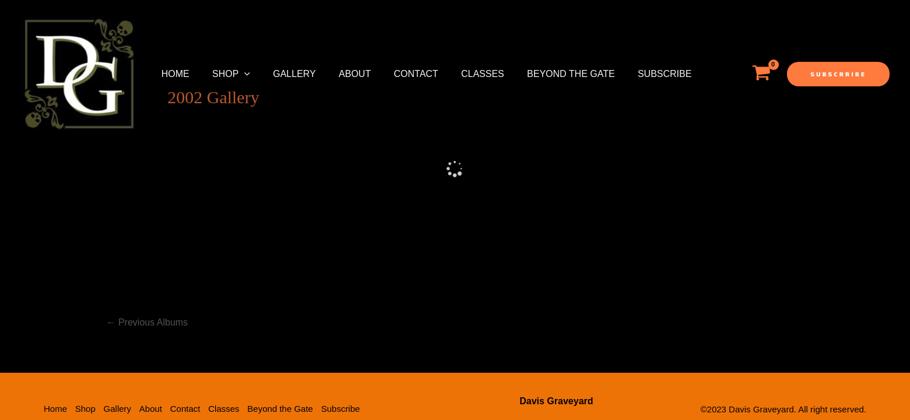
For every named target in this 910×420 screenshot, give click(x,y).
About (340, 74)
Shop (225, 74)
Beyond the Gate (544, 74)
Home (173, 74)
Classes (459, 74)
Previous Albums (147, 244)
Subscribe (632, 74)
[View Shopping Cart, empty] (761, 74)
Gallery (283, 74)
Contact (397, 74)
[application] (238, 74)
